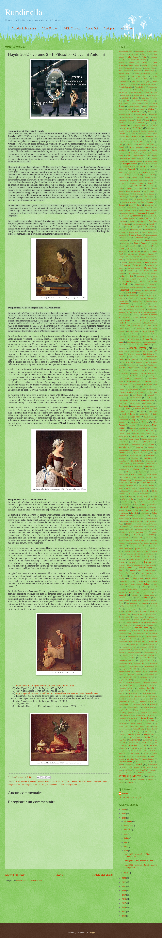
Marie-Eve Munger (139, 436)
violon (121, 764)
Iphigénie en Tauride (148, 317)
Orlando (139, 499)
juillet (126, 838)
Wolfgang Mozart (73, 784)
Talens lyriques (147, 718)
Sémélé (138, 598)
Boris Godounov (134, 125)
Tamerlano (122, 721)
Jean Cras (130, 328)
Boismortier (140, 123)
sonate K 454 (125, 614)
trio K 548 (134, 748)
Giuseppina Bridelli (143, 276)
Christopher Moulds (128, 166)
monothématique (124, 469)
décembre (128, 821)
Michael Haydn (135, 461)
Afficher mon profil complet (130, 797)
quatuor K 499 (150, 538)
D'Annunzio (129, 188)
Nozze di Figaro (131, 488)
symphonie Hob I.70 (125, 680)
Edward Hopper (131, 210)
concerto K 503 (150, 177)
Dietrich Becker (124, 199)
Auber (146, 103)
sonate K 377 (130, 611)
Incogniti (135, 317)
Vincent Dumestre (148, 759)
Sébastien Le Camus (125, 598)
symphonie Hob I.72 (141, 680)
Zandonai (151, 779)
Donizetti (122, 205)
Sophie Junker (124, 617)
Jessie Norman (145, 334)
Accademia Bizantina (23, 28)
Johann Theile (123, 345)
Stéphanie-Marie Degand (149, 622)
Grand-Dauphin (139, 284)
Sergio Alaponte (149, 600)
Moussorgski (150, 469)
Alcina (144, 57)
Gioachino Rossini (150, 262)
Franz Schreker (134, 251)
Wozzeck (151, 776)
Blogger (92, 932)
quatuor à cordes (142, 532)
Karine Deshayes (131, 359)
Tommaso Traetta (133, 734)
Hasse (121, 293)
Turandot (142, 751)
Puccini (121, 529)
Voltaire (123, 767)
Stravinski (139, 625)
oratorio (154, 496)
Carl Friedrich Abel (144, 133)
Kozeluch (151, 365)
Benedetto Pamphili (141, 114)
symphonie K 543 (127, 715)
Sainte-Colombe (136, 584)
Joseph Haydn (75, 781)
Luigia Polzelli (123, 419)
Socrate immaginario (132, 609)
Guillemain (122, 287)
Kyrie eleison (133, 367)
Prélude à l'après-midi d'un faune (147, 524)
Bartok (151, 109)
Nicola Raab (138, 480)
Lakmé (136, 387)
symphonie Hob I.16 (147, 639)
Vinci (152, 762)
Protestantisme (138, 526)
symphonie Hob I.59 (125, 671)
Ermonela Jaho (143, 218)
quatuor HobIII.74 (134, 535)
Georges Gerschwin (132, 259)
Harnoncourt (138, 290)
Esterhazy (32, 781)
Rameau (122, 559)
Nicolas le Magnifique (127, 483)
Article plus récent (15, 874)
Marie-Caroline (123, 436)
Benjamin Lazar (127, 117)
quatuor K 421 (138, 538)
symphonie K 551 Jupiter (145, 715)
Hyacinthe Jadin (137, 301)
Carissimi (132, 133)
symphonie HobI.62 (140, 704)
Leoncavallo (123, 403)
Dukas (139, 205)
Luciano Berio (152, 411)
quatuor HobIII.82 (124, 538)
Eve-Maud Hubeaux (139, 224)
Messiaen (134, 458)
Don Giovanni (147, 202)
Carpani (152, 142)
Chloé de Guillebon (133, 153)
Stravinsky (151, 625)
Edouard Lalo (144, 208)
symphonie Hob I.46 (33, 784)
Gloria (155, 281)
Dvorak (121, 208)
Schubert (122, 595)
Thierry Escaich (152, 729)
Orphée (136, 502)
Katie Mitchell (131, 365)
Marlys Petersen (149, 442)
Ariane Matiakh (126, 95)
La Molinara (137, 384)
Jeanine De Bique (148, 331)
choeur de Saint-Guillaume (134, 155)
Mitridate (139, 466)
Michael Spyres (150, 461)
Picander (152, 516)
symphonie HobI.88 (148, 707)
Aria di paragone (135, 92)
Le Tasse (149, 392)
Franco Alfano (132, 246)
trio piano (122, 751)
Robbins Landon (134, 570)
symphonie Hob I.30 (125, 649)
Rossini (121, 579)
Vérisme (121, 759)
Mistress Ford (128, 466)
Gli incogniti (151, 279)
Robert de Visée (150, 570)
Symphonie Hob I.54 (134, 666)
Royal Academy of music (135, 578)
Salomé (144, 587)
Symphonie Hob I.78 (134, 682)
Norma (121, 488)
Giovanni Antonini (44, 781)
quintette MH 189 (133, 554)
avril (126, 851)
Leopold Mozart (135, 403)
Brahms (145, 125)
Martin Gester (124, 445)
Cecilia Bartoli (134, 147)
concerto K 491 (137, 177)
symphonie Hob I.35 (134, 652)
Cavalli (121, 147)
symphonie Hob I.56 (129, 669)
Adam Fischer (50, 28)
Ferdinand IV (123, 229)
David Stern (137, 194)
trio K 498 (143, 745)
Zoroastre (131, 782)
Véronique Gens (132, 759)
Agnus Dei (92, 28)
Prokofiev (125, 527)
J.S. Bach (122, 323)
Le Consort (140, 392)
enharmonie (137, 216)
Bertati (146, 120)
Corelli (150, 183)
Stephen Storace (127, 625)
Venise (151, 756)
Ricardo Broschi (149, 565)
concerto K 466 (124, 175)
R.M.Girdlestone (149, 554)
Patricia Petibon (132, 510)
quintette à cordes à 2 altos (138, 546)
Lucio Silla (144, 414)
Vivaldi (62, 784)
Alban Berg (145, 54)
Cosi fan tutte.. (150, 186)
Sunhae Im (136, 630)
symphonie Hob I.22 (16, 784)
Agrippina (109, 28)
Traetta (147, 737)
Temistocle (122, 724)
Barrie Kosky (140, 109)
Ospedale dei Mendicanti (149, 502)
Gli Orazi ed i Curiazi (143, 281)
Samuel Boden (132, 589)
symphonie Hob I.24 (134, 644)
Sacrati (131, 581)
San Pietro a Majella (147, 589)
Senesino (146, 598)
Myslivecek (142, 472)
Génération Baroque (146, 254)
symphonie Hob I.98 (125, 696)
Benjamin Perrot (143, 117)
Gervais (123, 262)
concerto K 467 (137, 175)
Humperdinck (123, 301)
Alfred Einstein (134, 65)
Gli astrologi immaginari (134, 279)
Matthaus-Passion (124, 450)
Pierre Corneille (124, 518)
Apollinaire (151, 90)
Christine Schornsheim (128, 158)
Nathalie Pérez (123, 474)
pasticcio (121, 510)
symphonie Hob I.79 (129, 685)
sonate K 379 (141, 611)
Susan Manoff (149, 630)
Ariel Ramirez (152, 95)
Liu (120, 409)
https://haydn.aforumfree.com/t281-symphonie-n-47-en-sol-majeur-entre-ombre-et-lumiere (57, 693)
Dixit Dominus (137, 199)
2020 (124, 891)
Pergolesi (134, 513)
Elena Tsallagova (151, 210)
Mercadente (122, 458)
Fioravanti (122, 232)
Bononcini (122, 125)
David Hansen (149, 191)
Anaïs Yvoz (138, 70)
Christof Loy (143, 158)
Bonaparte (151, 123)
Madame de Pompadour (147, 419)
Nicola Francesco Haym (148, 477)
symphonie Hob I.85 (125, 691)
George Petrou (124, 257)
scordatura (135, 595)
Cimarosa (142, 166)
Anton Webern (133, 84)
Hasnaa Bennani (150, 290)
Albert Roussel (21, 781)
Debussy (122, 197)
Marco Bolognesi (144, 428)
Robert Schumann (126, 573)
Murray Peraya (131, 472)
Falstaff (151, 224)
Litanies (152, 406)
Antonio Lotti (152, 87)
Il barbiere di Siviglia (140, 304)
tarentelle (139, 721)
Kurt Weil (122, 368)
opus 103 (154, 494)
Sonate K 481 (137, 614)
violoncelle (129, 764)
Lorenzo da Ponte (142, 409)
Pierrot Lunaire (152, 518)
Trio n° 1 (152, 748)
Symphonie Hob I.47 (50, 784)
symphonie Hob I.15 (129, 639)
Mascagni (139, 447)
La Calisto (125, 379)
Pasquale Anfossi (140, 507)
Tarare (131, 721)
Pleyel (121, 524)
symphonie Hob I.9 (133, 693)
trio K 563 (143, 748)
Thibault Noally (138, 729)
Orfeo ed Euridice (127, 499)
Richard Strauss (125, 568)
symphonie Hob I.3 (147, 647)
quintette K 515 (140, 549)
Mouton (121, 472)
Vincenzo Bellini (125, 762)
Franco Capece (145, 246)
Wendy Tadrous (125, 773)
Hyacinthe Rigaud (151, 301)
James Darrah (125, 325)
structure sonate (124, 628)
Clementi (131, 169)
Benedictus (153, 114)
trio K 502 (153, 745)
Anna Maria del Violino (140, 79)
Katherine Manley (142, 362)
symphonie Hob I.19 (125, 641)
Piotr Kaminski (150, 521)
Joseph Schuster (135, 351)
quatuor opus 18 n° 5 (142, 540)
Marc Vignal (87, 781)
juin (126, 842)
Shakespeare (144, 603)
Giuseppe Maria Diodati (149, 273)
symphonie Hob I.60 (141, 671)
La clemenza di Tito (138, 378)
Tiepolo (138, 732)
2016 (124, 907)
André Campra (149, 70)
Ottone (136, 505)
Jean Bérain (147, 325)
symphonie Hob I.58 (147, 669)
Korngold (142, 365)
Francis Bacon (126, 243)
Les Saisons (147, 403)
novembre (128, 826)
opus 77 (146, 496)
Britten (155, 125)
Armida (128, 101)
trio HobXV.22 (147, 740)
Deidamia (132, 197)
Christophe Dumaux (135, 161)
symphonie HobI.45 (147, 701)
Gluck (124, 284)
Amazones (128, 68)
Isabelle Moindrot (125, 320)
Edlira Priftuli (131, 208)
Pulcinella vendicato (142, 529)
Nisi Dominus (149, 485)
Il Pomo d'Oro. (132, 312)
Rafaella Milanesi (137, 557)
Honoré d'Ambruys (147, 298)
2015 (124, 912)
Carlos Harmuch (125, 142)
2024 (124, 818)
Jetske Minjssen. (133, 336)
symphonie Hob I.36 (150, 652)
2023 (124, 878)
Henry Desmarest (144, 293)
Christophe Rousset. (149, 164)
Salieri (146, 584)
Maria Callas (150, 431)
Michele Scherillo (138, 463)
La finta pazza (147, 381)
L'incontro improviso (125, 376)
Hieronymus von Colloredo (136, 295)
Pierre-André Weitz (138, 518)
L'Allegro (144, 368)
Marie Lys (150, 434)
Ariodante (125, 98)
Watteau (152, 770)
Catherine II (130, 145)
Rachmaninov (123, 557)
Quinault (124, 546)
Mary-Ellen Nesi (125, 447)
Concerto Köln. (124, 180)
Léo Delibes (150, 398)
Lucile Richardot (128, 414)
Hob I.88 (122, 298)
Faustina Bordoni (130, 227)
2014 (124, 916)
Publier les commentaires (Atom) (29, 881)
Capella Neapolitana (147, 131)
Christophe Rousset (129, 164)
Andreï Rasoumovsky (142, 73)
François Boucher (134, 249)
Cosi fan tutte (137, 186)
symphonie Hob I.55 (150, 666)
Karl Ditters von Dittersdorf (148, 359)
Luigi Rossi (135, 417)
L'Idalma (134, 373)
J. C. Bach (138, 320)
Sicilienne (154, 603)
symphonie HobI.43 (148, 699)
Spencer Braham (124, 619)
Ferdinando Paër (136, 229)
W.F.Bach (128, 770)
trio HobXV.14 (134, 740)
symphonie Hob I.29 (129, 647)
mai (126, 847)
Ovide (143, 505)
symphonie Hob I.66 (129, 677)
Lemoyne (122, 398)
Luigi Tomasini (149, 417)
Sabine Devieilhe (151, 578)
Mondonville (149, 466)
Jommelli (146, 345)
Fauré (120, 227)
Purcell (154, 529)
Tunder (133, 751)
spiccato (136, 619)
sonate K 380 (153, 611)
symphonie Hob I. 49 (141, 633)
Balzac (130, 109)
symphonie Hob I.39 (129, 655)
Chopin (148, 155)
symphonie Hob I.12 (125, 633)
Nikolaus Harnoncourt (126, 485)
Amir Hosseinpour (125, 70)
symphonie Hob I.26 (150, 644)
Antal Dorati (136, 81)
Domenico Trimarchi (129, 202)
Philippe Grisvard (140, 516)
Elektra (141, 210)
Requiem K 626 (124, 565)
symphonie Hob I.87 (141, 691)
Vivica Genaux (152, 764)
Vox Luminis (146, 767)
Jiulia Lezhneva (146, 336)
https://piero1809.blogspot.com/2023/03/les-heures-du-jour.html (45, 685)
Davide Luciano (149, 194)
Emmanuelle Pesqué (146, 213)
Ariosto (135, 98)
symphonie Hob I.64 (150, 674)
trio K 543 (124, 748)
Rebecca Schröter (134, 559)
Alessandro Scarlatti (138, 60)
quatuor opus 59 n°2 (135, 543)
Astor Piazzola (123, 103)
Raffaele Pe (150, 557)
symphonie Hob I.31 (140, 649)
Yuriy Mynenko (138, 779)
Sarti (145, 592)
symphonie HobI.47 (125, 704)
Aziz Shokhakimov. (134, 106)
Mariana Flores (138, 434)
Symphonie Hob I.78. (150, 682)
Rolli (145, 576)
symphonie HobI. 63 (141, 696)
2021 (124, 886)
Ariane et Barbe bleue (150, 92)
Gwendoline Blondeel (136, 287)
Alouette (144, 65)
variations (130, 756)
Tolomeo (121, 734)
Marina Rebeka (124, 442)
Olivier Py (145, 491)
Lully (133, 419)
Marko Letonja (136, 442)
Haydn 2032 (131, 293)
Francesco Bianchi (151, 235)
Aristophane (145, 98)
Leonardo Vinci (147, 400)
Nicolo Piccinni (147, 483)
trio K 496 (133, 745)
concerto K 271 (132, 172)
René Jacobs (149, 562)
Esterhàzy (141, 221)
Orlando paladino (151, 499)
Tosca (120, 737)
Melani (152, 453)
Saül (152, 592)
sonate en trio (145, 609)
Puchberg (130, 529)
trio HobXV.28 (146, 742)
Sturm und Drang (100, 781)
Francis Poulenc (140, 243)
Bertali (139, 120)
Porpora (129, 524)
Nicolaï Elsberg (150, 480)
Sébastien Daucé (148, 595)
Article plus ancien (102, 874)
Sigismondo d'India (127, 606)
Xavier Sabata (123, 779)
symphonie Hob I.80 (147, 685)
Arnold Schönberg (141, 101)
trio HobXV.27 (133, 742)
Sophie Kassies (139, 617)
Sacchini (124, 581)
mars (126, 873)
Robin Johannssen (147, 573)
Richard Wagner (145, 568)
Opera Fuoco (133, 494)
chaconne (146, 147)
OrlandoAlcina (126, 502)
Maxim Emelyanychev (140, 453)
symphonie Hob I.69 (147, 677)
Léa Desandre (138, 395)
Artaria (152, 101)
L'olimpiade (153, 376)
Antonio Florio (140, 87)
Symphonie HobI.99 (140, 710)
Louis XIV (133, 411)
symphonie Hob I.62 (134, 674)
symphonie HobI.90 (125, 710)
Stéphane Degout (132, 622)
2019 (124, 895)
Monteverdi (137, 469)
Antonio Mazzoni (126, 90)
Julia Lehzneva (148, 354)
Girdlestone (130, 271)
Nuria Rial (154, 488)
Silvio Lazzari (141, 606)
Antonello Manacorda (148, 84)
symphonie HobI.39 (133, 699)
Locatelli (128, 409)
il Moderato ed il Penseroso (135, 309)
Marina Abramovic (148, 439)
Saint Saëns (124, 584)
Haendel (125, 290)
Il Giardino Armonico (60, 781)
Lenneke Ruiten (135, 398)
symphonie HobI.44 (126, 702)
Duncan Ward (149, 205)
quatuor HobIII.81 (149, 535)
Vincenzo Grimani (142, 762)
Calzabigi (150, 128)
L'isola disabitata (140, 376)
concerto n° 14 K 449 (138, 180)
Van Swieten (134, 753)
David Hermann (124, 194)
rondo (152, 576)
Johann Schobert (149, 342)
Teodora (148, 723)
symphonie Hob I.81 (126, 688)
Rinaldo (122, 570)
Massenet (151, 447)
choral (155, 155)
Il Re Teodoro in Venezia (147, 312)
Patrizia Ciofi (145, 510)
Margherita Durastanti (136, 431)
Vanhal (145, 754)
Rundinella (23, 12)
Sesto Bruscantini (132, 603)
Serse (121, 603)
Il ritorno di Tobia (124, 315)
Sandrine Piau (133, 592)
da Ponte (140, 189)
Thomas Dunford (127, 732)
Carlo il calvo (137, 136)
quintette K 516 (130, 551)
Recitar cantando (149, 559)
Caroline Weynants (140, 142)
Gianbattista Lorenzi (135, 262)
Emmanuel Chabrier (127, 213)
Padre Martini (152, 505)
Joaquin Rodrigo (133, 339)
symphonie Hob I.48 (147, 661)
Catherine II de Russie (145, 145)
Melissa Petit (123, 455)
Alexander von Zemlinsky (138, 62)
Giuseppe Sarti (127, 276)
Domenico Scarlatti (151, 199)
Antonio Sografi (140, 90)
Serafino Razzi (136, 600)
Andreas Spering (124, 73)
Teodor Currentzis (136, 723)
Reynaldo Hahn (137, 565)
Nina (139, 486)
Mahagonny (134, 422)
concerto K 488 (124, 177)
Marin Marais (134, 439)
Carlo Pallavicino (151, 136)
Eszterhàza (153, 221)
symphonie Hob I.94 (148, 693)
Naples (152, 472)
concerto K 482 (150, 175)
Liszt (145, 406)
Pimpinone (124, 521)
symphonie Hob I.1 (151, 636)
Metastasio (148, 458)
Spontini (146, 620)
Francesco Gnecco (141, 238)
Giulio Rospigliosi (133, 273)
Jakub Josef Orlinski (150, 323)
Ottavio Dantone (126, 505)
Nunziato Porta (143, 488)
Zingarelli (122, 782)
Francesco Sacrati (137, 241)
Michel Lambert (124, 463)
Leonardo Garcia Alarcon (128, 400)
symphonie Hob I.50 (140, 663)
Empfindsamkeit (124, 216)
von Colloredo (134, 767)
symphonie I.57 (133, 712)
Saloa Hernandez (133, 587)
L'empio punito (123, 373)
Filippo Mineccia (149, 229)
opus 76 (139, 496)
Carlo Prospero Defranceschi (131, 139)
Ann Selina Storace (139, 76)
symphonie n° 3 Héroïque (128, 718)
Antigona (146, 82)
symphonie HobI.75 (133, 707)
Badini (145, 106)
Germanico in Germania (149, 259)
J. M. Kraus (150, 320)
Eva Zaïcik (126, 224)
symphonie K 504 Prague (149, 712)
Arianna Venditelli (139, 95)
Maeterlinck (122, 422)
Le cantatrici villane (126, 392)
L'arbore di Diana (138, 370)
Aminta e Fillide (149, 68)
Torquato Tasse (148, 734)
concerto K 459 (148, 172)
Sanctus (121, 592)
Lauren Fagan (145, 387)
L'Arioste (150, 370)
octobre (127, 830)
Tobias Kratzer (149, 732)
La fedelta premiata (132, 381)
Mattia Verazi (146, 450)
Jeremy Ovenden (132, 334)
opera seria (144, 494)
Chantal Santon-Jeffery (139, 150)
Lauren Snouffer (132, 389)
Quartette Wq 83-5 (128, 532)
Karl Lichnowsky (127, 362)
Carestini (122, 134)
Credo (121, 188)
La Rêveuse (148, 384)
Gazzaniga (131, 254)
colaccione (143, 169)
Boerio (129, 123)
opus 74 (131, 496)
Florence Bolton (133, 232)
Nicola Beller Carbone (128, 477)
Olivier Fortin (134, 491)
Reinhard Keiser (134, 562)
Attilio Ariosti (136, 103)
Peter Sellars (145, 513)
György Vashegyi (151, 287)
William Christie (145, 773)
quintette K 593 (143, 551)
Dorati (131, 205)
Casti (120, 145)
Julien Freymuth (135, 357)
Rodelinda (122, 576)
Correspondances (124, 186)
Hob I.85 (151, 295)
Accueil (59, 874)
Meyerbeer (122, 461)
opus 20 (123, 496)
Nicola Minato (126, 480)
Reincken (122, 562)
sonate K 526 (150, 614)
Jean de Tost (141, 328)
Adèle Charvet (71, 28)
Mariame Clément (124, 433)
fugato (146, 251)
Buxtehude (125, 128)
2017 (124, 903)
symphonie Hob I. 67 (135, 636)
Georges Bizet (137, 257)
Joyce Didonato (148, 351)
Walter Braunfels (141, 770)
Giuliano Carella (143, 271)
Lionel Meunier (136, 406)
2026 (124, 809)
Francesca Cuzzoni (135, 235)
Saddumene (140, 581)
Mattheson (136, 450)
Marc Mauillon (144, 425)
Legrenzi (151, 395)
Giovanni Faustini (134, 268)
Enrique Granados (151, 216)
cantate (135, 131)
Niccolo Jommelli (137, 475)
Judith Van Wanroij (133, 354)
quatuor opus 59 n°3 (150, 543)
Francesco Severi (151, 240)
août (126, 834)
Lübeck (142, 411)
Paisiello (125, 507)
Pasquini (152, 507)
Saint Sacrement (152, 581)
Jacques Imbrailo (136, 323)
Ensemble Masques (128, 218)
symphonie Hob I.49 (125, 663)
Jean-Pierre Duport (133, 331)
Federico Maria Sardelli (147, 227)
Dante (148, 188)
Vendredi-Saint (141, 756)
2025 (124, 814)
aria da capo (123, 93)
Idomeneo (125, 304)
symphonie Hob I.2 (141, 641)
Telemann (150, 721)
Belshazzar (151, 112)
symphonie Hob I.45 (127, 658)
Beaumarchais (124, 112)
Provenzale (150, 526)
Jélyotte (121, 334)
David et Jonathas (133, 191)
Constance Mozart (136, 183)
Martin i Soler (148, 444)
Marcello (133, 428)
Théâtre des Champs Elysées (140, 726)
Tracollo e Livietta (133, 737)
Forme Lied (146, 232)
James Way (136, 325)
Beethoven (137, 111)
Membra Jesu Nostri (136, 455)
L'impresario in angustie (147, 373)
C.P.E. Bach (137, 128)
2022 (124, 882)
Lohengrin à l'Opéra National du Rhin (138, 861)
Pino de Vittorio (136, 521)
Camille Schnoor (124, 131)
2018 (124, 899)
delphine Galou (143, 197)
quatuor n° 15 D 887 (125, 540)
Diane (153, 197)
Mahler (145, 422)
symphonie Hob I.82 (146, 688)
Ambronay (138, 68)
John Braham (135, 345)
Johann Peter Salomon (134, 342)
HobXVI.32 (133, 298)
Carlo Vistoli (149, 139)
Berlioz (131, 120)
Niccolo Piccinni (152, 474)
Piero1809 (126, 794)
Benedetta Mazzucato (125, 114)
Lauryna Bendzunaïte (147, 389)
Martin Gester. (136, 444)
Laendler (128, 387)
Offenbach (124, 491)
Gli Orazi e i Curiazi (126, 282)
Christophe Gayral (151, 161)
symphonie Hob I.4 (147, 655)
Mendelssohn (149, 455)
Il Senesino (136, 315)
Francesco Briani (126, 238)
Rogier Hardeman (135, 576)
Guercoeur (151, 284)
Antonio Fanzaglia (125, 87)
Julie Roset (122, 357)
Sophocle (150, 617)
